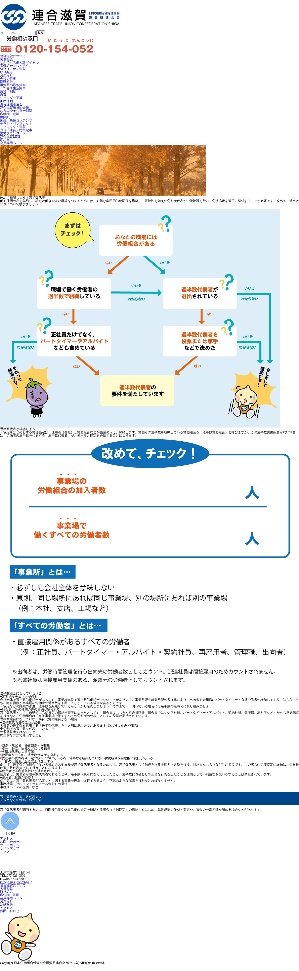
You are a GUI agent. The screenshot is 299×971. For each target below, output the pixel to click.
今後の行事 (8, 78)
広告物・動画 (9, 895)
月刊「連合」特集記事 (16, 130)
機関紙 (5, 117)
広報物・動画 (9, 114)
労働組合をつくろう (14, 65)
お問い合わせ (9, 841)
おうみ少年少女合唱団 (16, 110)
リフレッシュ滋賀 (13, 127)
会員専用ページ (11, 143)
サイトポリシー (11, 845)
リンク (5, 851)
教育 (3, 94)
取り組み (6, 72)
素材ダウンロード (13, 133)
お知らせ (6, 75)
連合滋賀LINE (10, 136)
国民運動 (6, 101)
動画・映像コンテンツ (16, 120)
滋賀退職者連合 (11, 104)
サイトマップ (9, 848)
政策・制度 (8, 91)
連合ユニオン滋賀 (13, 69)
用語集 (5, 139)
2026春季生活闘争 (13, 88)
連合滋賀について (13, 56)
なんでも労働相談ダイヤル (19, 62)
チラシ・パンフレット (16, 123)
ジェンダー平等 (11, 98)
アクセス (6, 838)
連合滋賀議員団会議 (14, 107)
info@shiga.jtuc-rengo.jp (16, 882)
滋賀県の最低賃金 (13, 85)
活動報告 (6, 81)
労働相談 (6, 59)
